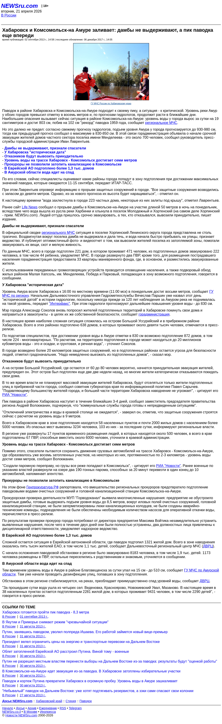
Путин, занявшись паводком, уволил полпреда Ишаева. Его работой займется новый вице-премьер (85, 632)
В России (8, 15)
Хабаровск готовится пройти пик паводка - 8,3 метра (45, 612)
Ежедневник (48, 708)
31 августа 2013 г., (33, 626)
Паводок (85, 701)
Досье (20, 708)
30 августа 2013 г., (33, 656)
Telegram (75, 708)
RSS (63, 708)
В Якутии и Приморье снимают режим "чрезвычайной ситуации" (55, 622)
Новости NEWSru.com (21, 715)
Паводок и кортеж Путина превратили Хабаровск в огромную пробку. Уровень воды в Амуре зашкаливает (90, 681)
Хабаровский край (49, 701)
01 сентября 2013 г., (34, 616)
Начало (7, 708)
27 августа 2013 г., (33, 695)
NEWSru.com (19, 5)
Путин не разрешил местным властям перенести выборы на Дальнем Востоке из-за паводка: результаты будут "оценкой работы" (109, 661)
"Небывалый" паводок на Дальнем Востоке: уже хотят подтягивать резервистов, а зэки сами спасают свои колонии (97, 691)
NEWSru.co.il (11, 712)
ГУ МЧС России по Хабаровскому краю (111, 103)
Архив (32, 708)
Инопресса (48, 712)
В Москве (30, 712)
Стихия (71, 701)
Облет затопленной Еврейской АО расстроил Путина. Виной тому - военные (65, 651)
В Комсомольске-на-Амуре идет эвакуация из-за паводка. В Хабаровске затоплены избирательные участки (91, 671)
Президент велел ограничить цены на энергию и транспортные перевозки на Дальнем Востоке (81, 642)
